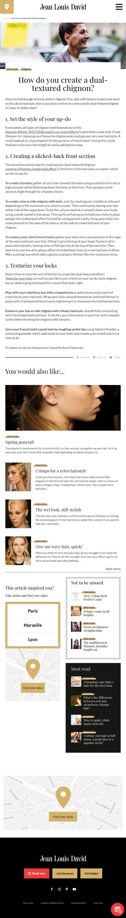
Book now (36, 869)
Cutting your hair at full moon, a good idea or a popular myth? (99, 735)
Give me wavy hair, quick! (59, 542)
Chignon (26, 69)
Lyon (32, 635)
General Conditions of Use (52, 899)
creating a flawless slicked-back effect (31, 170)
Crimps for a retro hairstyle (61, 467)
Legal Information (78, 899)
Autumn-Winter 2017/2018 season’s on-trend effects (41, 132)
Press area (98, 899)
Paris (33, 607)
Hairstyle (12, 69)
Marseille (33, 621)
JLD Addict (91, 869)
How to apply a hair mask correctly (96, 718)
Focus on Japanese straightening (96, 625)
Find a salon (28, 899)
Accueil (7, 19)
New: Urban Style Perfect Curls (95, 594)
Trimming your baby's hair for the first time (99, 680)
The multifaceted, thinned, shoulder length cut (96, 642)
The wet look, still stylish (59, 506)
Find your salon (33, 684)
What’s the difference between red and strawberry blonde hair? (98, 699)
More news (113, 565)
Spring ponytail (20, 438)
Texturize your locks (19, 279)
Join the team (64, 869)
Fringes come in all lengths (96, 609)
